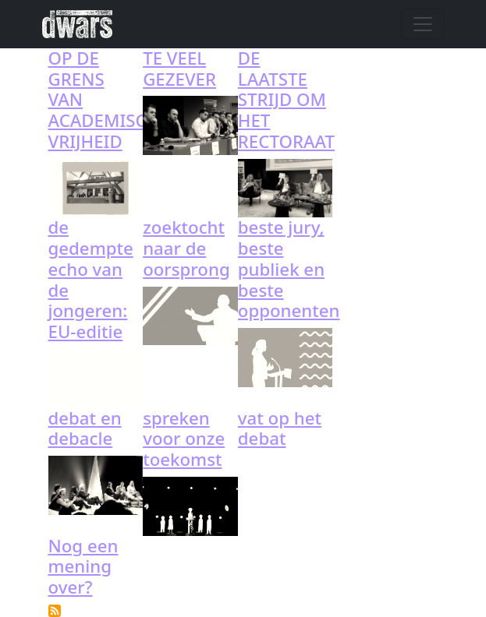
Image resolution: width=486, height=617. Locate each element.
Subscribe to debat (54, 611)
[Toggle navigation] (423, 24)
